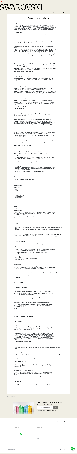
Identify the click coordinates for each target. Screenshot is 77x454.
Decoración (41, 12)
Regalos (48, 12)
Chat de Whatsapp (17, 434)
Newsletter (16, 431)
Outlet (54, 12)
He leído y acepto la (47, 410)
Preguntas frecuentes (39, 429)
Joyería (22, 12)
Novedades (16, 12)
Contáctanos (16, 429)
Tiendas (7, 1)
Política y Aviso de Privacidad (40, 436)
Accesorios (34, 12)
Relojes (28, 12)
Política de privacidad (51, 410)
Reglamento (38, 438)
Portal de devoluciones (39, 440)
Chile (2, 1)
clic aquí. (51, 162)
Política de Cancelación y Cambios (41, 431)
